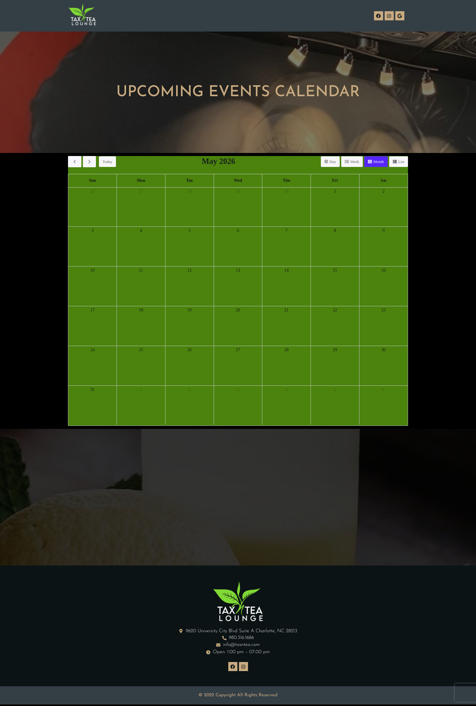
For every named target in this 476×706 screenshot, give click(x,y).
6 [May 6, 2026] (238, 231)
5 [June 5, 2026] (335, 390)
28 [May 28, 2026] (286, 350)
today (107, 161)
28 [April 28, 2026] (189, 191)
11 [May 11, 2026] (141, 270)
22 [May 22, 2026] (335, 310)
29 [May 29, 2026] (335, 350)
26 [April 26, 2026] (92, 191)
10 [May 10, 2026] (92, 270)
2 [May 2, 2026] (383, 191)
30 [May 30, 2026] (383, 350)
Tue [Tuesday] (189, 180)
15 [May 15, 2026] (335, 270)
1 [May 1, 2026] (335, 191)
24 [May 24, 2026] (92, 350)
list (401, 161)
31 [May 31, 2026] (92, 390)
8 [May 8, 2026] (335, 231)
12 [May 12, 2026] (189, 270)
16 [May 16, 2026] (383, 270)
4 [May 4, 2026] (141, 231)
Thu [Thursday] (286, 180)
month (378, 161)
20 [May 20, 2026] (238, 310)
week (354, 161)
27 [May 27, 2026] (238, 350)
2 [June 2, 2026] (190, 390)
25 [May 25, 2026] (141, 350)
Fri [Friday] (335, 180)
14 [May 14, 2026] (286, 270)
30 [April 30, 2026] (286, 191)
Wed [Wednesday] (237, 180)
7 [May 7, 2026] (286, 231)
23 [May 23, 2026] (383, 310)
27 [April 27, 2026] (141, 191)
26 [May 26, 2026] (189, 350)
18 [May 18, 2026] (141, 310)
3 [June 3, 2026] (238, 390)
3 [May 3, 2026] (92, 231)
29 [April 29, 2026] (238, 191)
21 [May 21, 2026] (286, 310)
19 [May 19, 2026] (189, 310)
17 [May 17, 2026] (92, 310)
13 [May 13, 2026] (238, 270)
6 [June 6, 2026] (383, 390)
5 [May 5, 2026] (190, 231)
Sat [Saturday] (383, 180)
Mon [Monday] (141, 180)
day (332, 161)
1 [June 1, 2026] (141, 390)
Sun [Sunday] (92, 180)
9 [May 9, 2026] (383, 231)
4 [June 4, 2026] (286, 390)
